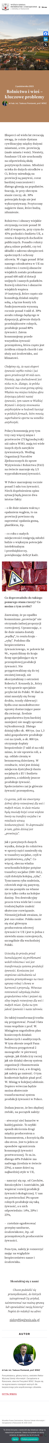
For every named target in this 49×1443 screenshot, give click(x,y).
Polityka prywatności (30, 1439)
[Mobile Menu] (43, 7)
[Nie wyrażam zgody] (45, 1435)
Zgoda (15, 1439)
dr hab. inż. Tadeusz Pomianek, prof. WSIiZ (28, 103)
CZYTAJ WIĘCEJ (9, 1394)
